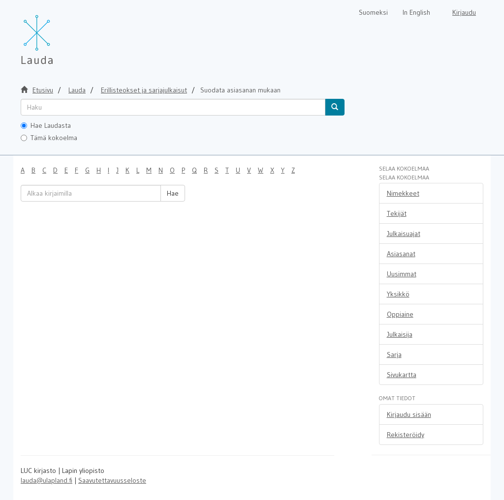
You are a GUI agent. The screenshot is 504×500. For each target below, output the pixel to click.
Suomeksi (373, 12)
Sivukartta (401, 374)
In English (416, 12)
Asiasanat (401, 253)
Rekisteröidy (405, 434)
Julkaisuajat (403, 233)
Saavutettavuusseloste (112, 480)
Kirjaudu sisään (409, 414)
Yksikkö (398, 294)
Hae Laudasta (46, 125)
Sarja (394, 354)
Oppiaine (400, 314)
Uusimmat (401, 273)
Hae (173, 193)
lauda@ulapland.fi (46, 480)
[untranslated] (173, 107)
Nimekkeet (403, 193)
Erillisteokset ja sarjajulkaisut (144, 90)
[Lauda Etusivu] (57, 34)
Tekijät (397, 213)
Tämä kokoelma (49, 137)
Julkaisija (399, 334)
